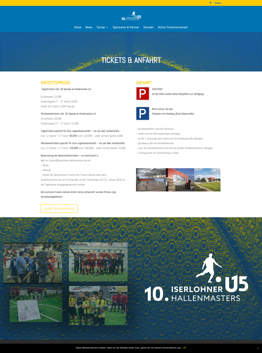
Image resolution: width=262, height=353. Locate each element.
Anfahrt (218, 3)
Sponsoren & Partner (126, 27)
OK (184, 347)
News (89, 27)
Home (77, 27)
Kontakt (149, 27)
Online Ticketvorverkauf (173, 27)
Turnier (101, 27)
